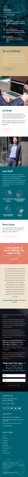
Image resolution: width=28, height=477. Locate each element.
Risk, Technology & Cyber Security (12, 423)
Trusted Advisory (7, 426)
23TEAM (5, 443)
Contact (5, 450)
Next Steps (6, 445)
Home (4, 435)
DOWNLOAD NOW (14, 385)
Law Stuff (5, 440)
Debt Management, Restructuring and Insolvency (13, 420)
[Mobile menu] (21, 5)
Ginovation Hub (7, 448)
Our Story (5, 438)
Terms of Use (6, 453)
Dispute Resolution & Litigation (11, 417)
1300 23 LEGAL (10, 403)
